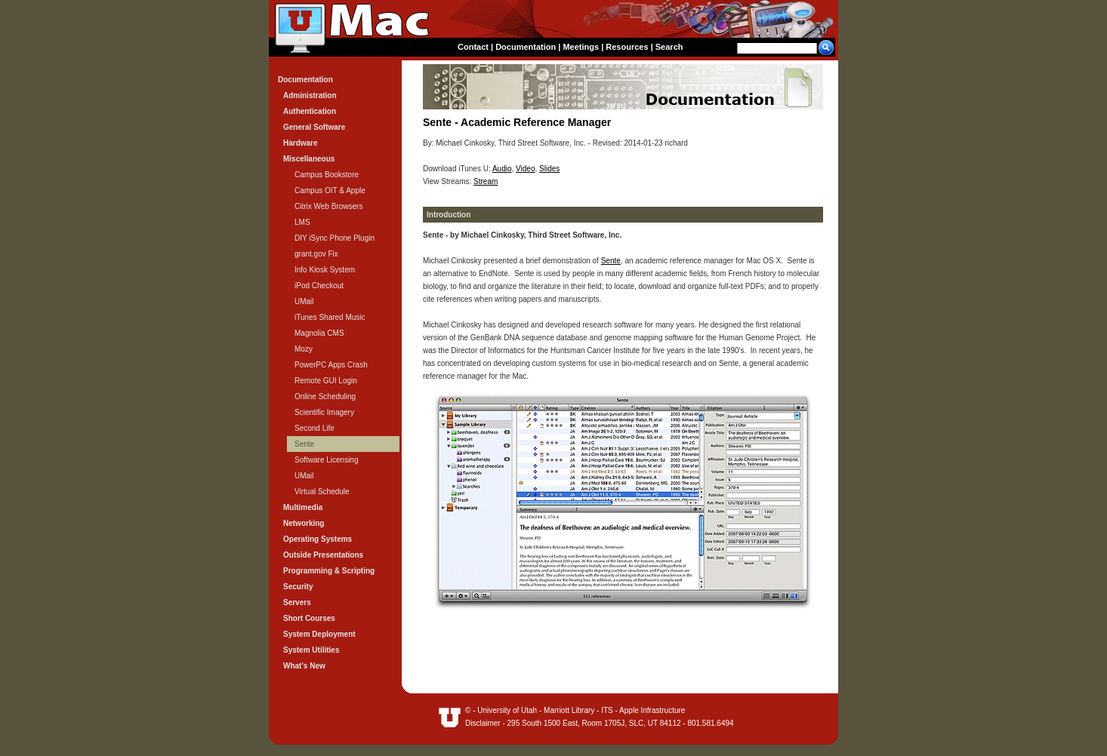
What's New (304, 666)
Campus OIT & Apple (329, 190)
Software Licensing (326, 460)
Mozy (303, 349)
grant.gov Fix (316, 254)
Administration (310, 95)
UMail (304, 301)
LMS (302, 222)
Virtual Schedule (322, 491)
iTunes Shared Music (329, 317)
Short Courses (309, 618)
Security (298, 586)
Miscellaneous (309, 159)
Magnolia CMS (319, 333)
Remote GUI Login (325, 380)
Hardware (300, 143)
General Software (314, 127)
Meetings (581, 46)
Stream (485, 181)
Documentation (525, 46)
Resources (627, 46)
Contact (473, 46)
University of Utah (507, 710)
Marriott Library (569, 710)
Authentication (309, 111)
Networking (303, 523)
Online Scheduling (325, 396)
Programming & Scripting (329, 571)
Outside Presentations (323, 555)
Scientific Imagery (324, 412)
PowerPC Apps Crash (331, 365)
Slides (549, 168)
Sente (611, 261)
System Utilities (311, 650)
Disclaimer (483, 723)
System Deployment (319, 634)
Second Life (314, 428)
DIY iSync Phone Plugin (334, 238)
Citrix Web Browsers (328, 206)
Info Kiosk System (324, 270)
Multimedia (302, 507)
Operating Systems (317, 539)
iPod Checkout (319, 285)
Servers (297, 602)
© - (471, 710)
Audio (502, 168)
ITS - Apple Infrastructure (643, 710)
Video (525, 168)
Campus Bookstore (326, 175)
